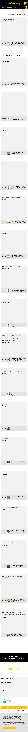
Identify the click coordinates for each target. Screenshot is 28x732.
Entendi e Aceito (9, 728)
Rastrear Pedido (9, 678)
